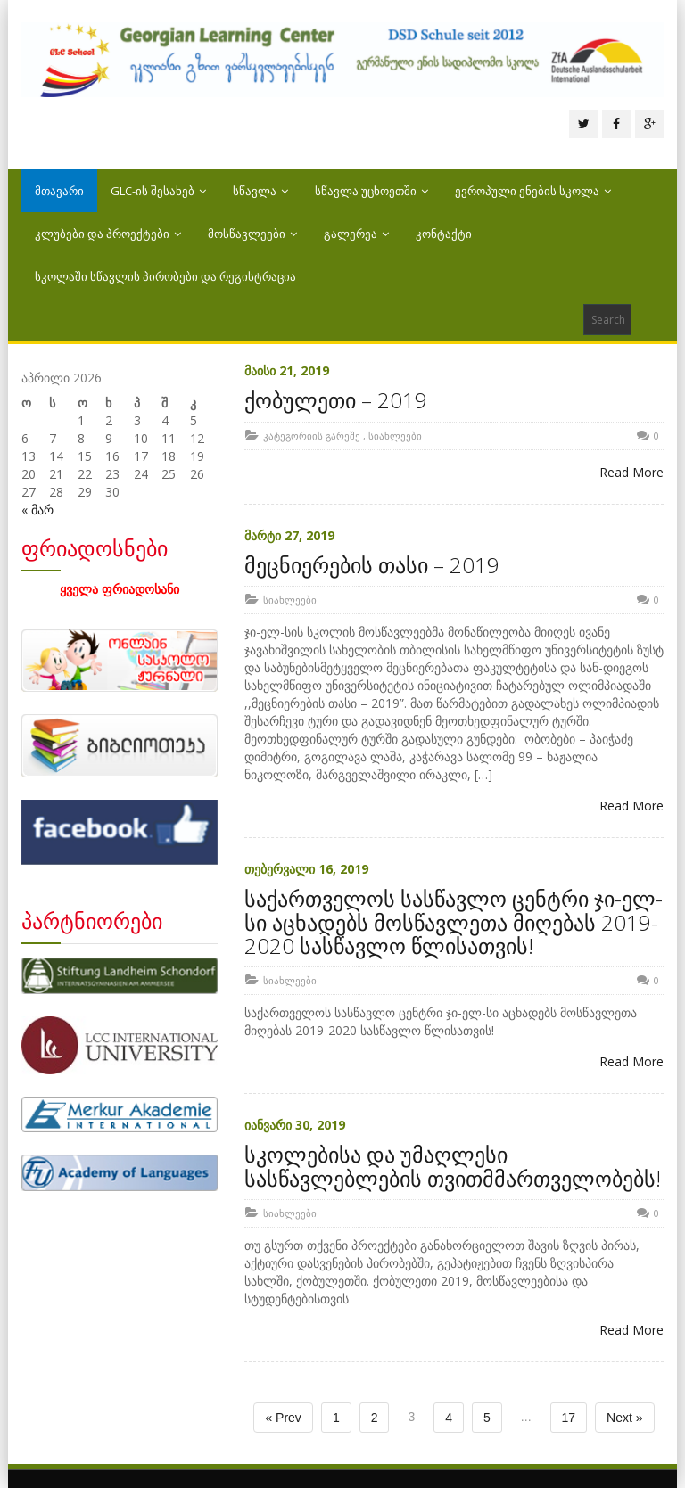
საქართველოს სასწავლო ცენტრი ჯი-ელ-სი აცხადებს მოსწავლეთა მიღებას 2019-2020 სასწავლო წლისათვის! (453, 922)
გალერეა (356, 234)
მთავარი (59, 191)
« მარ (37, 509)
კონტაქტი (444, 234)
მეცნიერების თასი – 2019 (371, 565)
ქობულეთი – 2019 (335, 400)
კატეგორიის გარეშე (311, 435)
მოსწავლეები (252, 234)
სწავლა (260, 191)
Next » (624, 1417)
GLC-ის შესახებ (158, 191)
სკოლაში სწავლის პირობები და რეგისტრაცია (165, 276)
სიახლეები (395, 435)
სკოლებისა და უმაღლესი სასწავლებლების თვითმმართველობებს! (452, 1165)
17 (569, 1417)
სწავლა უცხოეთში (371, 191)
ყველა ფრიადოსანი (119, 588)
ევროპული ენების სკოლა (533, 191)
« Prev (283, 1417)
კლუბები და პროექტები (108, 234)
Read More (631, 472)
